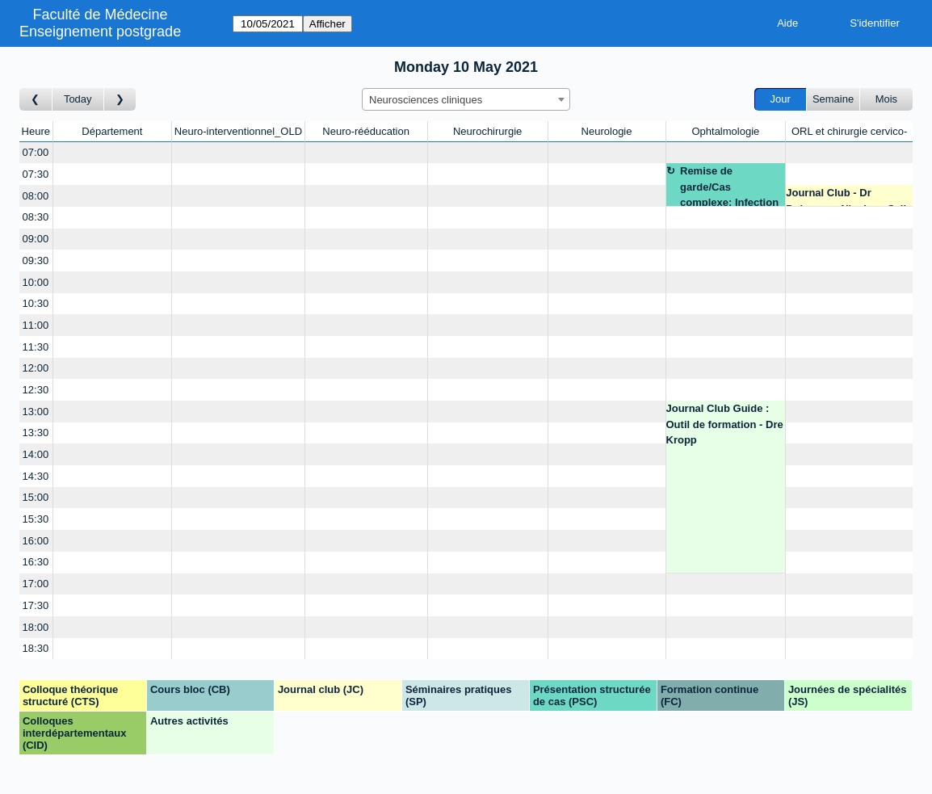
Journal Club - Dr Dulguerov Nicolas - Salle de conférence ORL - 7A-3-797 (849, 197)
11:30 (36, 347)
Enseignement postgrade (100, 31)
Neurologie (606, 131)
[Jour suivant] (120, 99)
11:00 (36, 325)
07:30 (36, 174)
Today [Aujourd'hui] (78, 99)
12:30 (36, 390)
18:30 (36, 648)
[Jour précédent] (35, 99)
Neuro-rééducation (365, 131)
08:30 (36, 217)
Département (112, 131)
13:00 (36, 411)
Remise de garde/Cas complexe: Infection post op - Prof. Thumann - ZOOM (729, 185)
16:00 (36, 541)
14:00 (36, 454)
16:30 (36, 562)
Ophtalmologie (725, 131)
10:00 (36, 282)
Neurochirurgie (487, 131)
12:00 (36, 368)
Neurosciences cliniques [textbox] (425, 100)
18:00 (36, 627)
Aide (787, 23)
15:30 (36, 519)
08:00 (36, 196)
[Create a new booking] (112, 153)
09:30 (36, 260)
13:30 (36, 432)
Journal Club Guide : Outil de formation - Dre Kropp (724, 424)
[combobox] (466, 99)
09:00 (36, 239)
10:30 (36, 303)
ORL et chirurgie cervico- (849, 131)
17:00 (36, 584)
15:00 (36, 497)
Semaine (833, 99)
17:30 (36, 605)
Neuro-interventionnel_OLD (238, 131)
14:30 (36, 476)
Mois (886, 99)
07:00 (36, 152)
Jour (780, 99)
